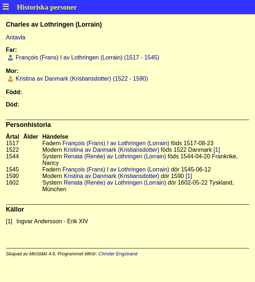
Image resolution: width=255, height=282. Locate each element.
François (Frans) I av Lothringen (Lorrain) (116, 143)
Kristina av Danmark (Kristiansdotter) (111, 150)
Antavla (15, 37)
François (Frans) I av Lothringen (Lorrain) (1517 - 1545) (86, 57)
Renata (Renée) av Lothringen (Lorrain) (115, 156)
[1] (216, 150)
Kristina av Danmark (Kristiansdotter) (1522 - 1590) (81, 79)
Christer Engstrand (117, 253)
